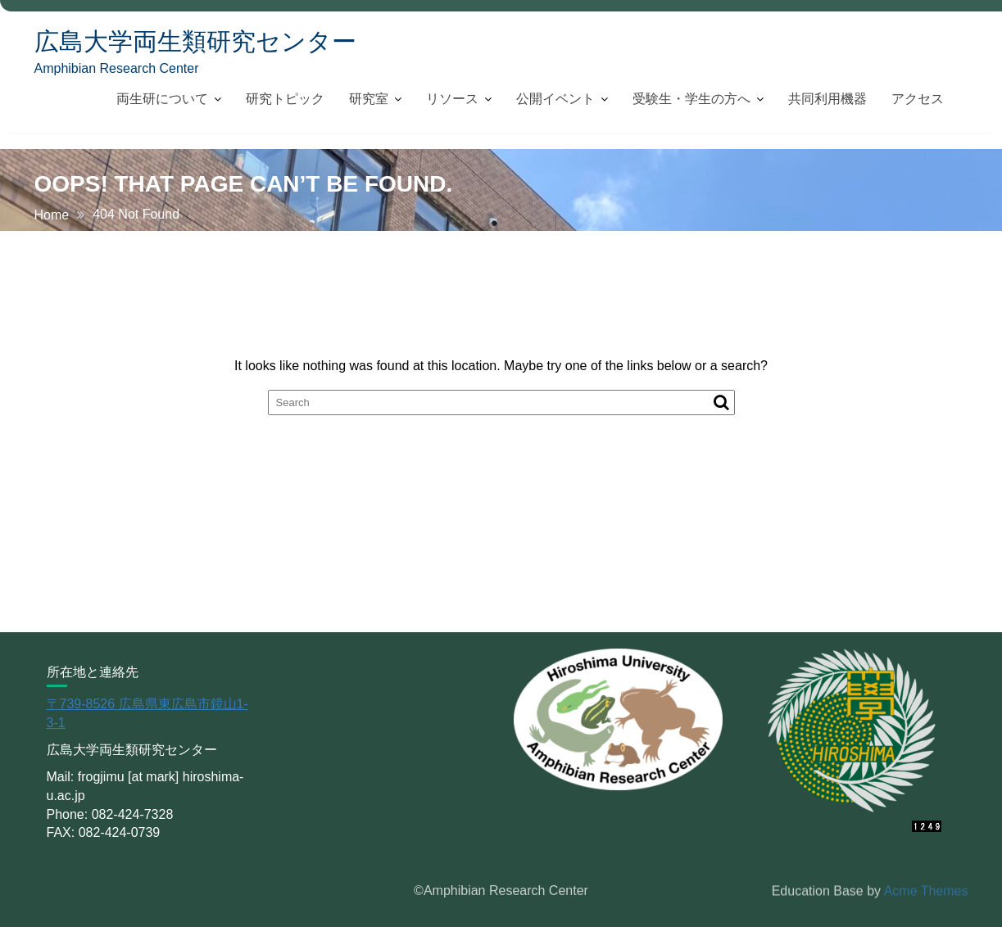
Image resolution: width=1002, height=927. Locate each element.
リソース (452, 99)
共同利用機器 (827, 99)
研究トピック (285, 99)
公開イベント (555, 99)
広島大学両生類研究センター (195, 41)
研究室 (368, 99)
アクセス (917, 99)
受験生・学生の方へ (691, 99)
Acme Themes (926, 891)
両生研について (162, 99)
